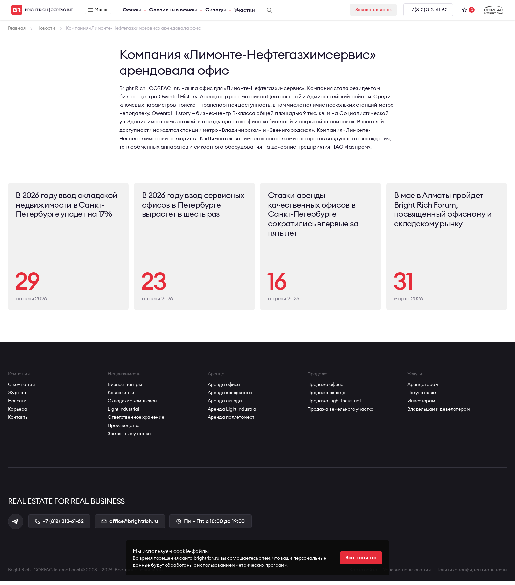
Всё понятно (361, 558)
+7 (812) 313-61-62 (427, 10)
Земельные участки (129, 437)
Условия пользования (406, 573)
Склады (213, 10)
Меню (96, 10)
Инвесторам (421, 404)
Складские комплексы (132, 404)
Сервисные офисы (171, 10)
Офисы (130, 10)
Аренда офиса (224, 388)
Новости (17, 404)
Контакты (18, 421)
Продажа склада (326, 396)
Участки (242, 10)
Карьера (17, 412)
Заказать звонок (370, 10)
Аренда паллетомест (231, 421)
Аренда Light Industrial (232, 412)
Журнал (17, 396)
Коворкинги (121, 396)
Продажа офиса (325, 388)
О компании (21, 388)
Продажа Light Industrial (334, 404)
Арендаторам (422, 388)
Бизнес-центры (125, 388)
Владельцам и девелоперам (438, 412)
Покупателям (421, 396)
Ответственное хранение (136, 421)
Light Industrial (123, 412)
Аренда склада (225, 404)
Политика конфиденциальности (471, 573)
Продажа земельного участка (340, 412)
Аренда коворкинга (230, 396)
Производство (123, 429)
